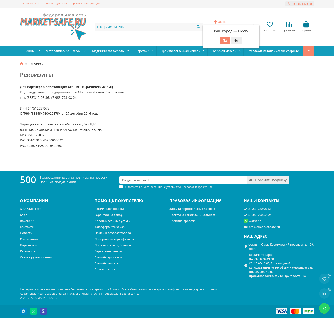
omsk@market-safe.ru (264, 227)
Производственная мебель (180, 51)
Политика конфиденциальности (193, 215)
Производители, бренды (113, 245)
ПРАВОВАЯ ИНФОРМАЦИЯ (195, 200)
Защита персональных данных (192, 209)
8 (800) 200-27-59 (259, 215)
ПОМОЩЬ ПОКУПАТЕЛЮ (119, 200)
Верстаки (142, 51)
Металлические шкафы (63, 51)
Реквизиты (28, 251)
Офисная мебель (224, 51)
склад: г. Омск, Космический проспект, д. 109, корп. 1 (281, 246)
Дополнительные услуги (113, 221)
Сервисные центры (109, 251)
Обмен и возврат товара (113, 233)
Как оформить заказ (110, 227)
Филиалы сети (31, 209)
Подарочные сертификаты (114, 239)
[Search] (149, 27)
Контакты (27, 227)
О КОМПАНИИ (34, 200)
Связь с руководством (36, 257)
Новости (26, 233)
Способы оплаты (30, 3)
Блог (23, 215)
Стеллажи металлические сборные (273, 51)
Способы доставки (56, 3)
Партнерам (28, 245)
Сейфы (29, 51)
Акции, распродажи (109, 209)
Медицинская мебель (108, 51)
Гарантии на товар (109, 215)
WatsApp (255, 221)
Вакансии (27, 221)
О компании (29, 239)
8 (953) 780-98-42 (259, 209)
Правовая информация (85, 3)
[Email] (183, 180)
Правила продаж (182, 221)
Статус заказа (105, 269)
